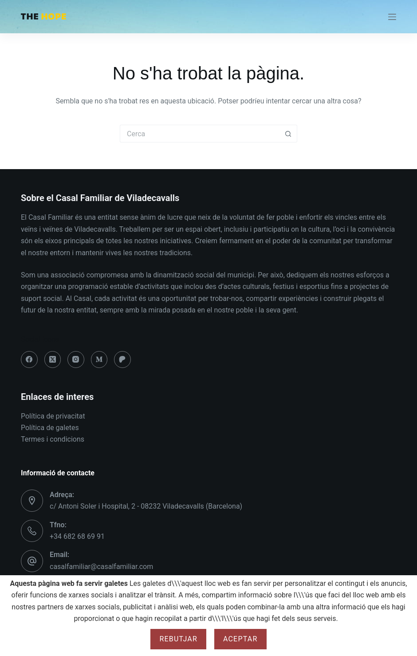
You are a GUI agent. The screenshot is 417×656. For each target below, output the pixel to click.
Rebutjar (178, 639)
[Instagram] (75, 359)
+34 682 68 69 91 (77, 536)
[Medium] (99, 359)
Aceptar (240, 639)
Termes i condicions (52, 439)
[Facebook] (29, 359)
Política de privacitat (53, 416)
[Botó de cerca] (288, 133)
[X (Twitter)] (52, 359)
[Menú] (392, 17)
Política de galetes (50, 427)
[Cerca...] (199, 133)
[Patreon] (122, 359)
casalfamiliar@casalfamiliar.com (101, 566)
